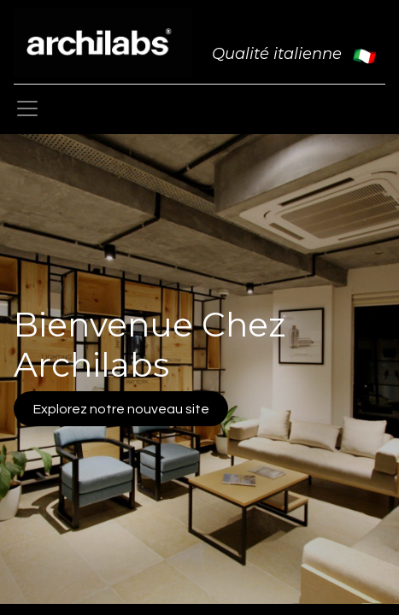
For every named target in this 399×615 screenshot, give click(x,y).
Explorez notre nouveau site (121, 409)
